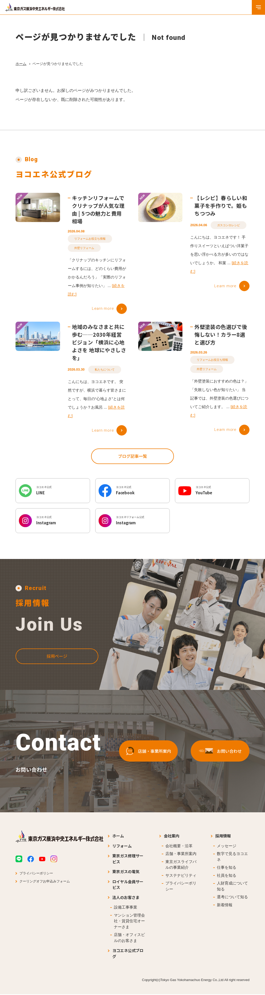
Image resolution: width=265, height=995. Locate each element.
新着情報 (224, 905)
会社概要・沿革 (179, 846)
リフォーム (122, 846)
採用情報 (223, 836)
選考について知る (232, 897)
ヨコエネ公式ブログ (127, 954)
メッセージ (226, 846)
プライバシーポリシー (36, 874)
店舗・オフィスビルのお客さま (129, 938)
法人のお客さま (125, 898)
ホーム (21, 64)
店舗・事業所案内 (180, 854)
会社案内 (171, 836)
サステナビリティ (180, 876)
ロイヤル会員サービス (127, 885)
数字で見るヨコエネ (232, 857)
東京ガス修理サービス (127, 859)
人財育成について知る (232, 887)
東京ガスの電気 (125, 872)
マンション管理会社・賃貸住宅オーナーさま (129, 922)
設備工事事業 (125, 908)
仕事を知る (226, 868)
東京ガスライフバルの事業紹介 (180, 865)
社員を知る (226, 876)
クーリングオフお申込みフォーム (44, 882)
